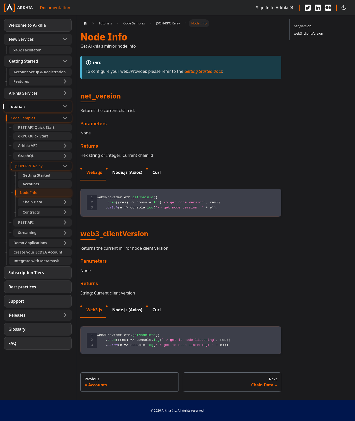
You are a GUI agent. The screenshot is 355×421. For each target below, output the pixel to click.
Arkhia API (27, 145)
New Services (21, 39)
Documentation (55, 7)
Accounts (31, 183)
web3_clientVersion (308, 33)
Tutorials (17, 106)
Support (16, 301)
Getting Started (23, 61)
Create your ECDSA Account (37, 252)
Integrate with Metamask (36, 260)
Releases (17, 315)
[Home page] (85, 23)
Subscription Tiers (26, 272)
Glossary (16, 329)
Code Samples (23, 118)
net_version (303, 26)
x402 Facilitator (27, 50)
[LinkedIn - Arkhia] (318, 8)
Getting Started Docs (203, 71)
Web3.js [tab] (94, 172)
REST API (26, 222)
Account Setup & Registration (39, 71)
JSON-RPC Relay (28, 165)
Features (21, 81)
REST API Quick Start (36, 127)
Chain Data (32, 202)
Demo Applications (30, 242)
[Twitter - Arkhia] (308, 8)
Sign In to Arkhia (274, 7)
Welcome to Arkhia (27, 25)
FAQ (12, 343)
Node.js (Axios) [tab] (127, 172)
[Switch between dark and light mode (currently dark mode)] (344, 8)
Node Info (28, 192)
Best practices (22, 287)
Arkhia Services (23, 93)
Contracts (31, 212)
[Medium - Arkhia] (328, 8)
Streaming (27, 232)
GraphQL (26, 155)
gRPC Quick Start (33, 136)
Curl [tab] (156, 172)
